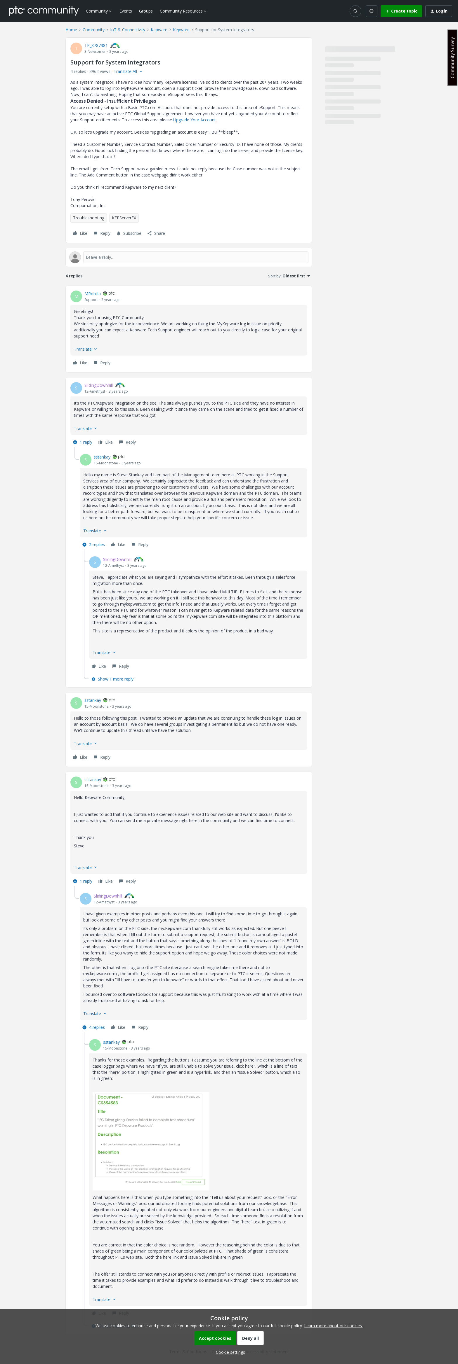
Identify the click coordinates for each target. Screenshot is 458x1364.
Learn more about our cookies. (333, 1325)
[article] (188, 329)
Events (125, 11)
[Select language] (371, 11)
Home (71, 29)
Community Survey (452, 57)
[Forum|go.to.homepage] (44, 10)
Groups (146, 11)
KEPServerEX (124, 218)
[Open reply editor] (189, 257)
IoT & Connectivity (127, 29)
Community (94, 29)
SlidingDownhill (98, 385)
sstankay (102, 457)
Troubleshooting (88, 218)
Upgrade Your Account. (195, 120)
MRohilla (92, 293)
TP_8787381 (96, 45)
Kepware (159, 29)
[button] (401, 11)
